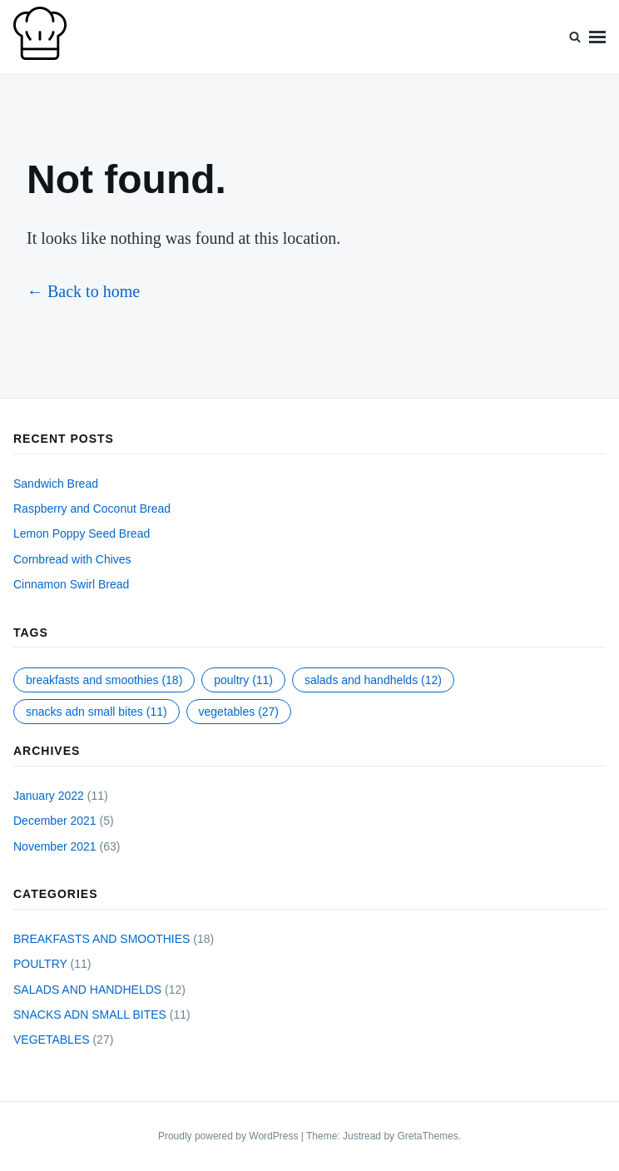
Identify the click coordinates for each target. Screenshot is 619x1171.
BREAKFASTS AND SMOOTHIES (101, 938)
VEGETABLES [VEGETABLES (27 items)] (239, 711)
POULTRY (40, 963)
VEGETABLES (51, 1039)
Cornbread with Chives (72, 559)
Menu (597, 37)
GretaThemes (427, 1136)
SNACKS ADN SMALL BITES (89, 1014)
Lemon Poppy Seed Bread (81, 533)
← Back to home (83, 291)
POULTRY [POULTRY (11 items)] (243, 680)
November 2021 (55, 846)
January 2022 (48, 795)
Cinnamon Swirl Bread (71, 584)
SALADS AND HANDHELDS (87, 989)
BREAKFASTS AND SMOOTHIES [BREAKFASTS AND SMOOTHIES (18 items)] (104, 680)
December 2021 (55, 820)
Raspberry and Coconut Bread (92, 508)
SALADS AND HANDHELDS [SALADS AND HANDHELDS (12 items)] (373, 680)
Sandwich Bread (55, 483)
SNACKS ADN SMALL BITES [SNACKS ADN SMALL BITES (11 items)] (96, 711)
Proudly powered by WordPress (229, 1136)
